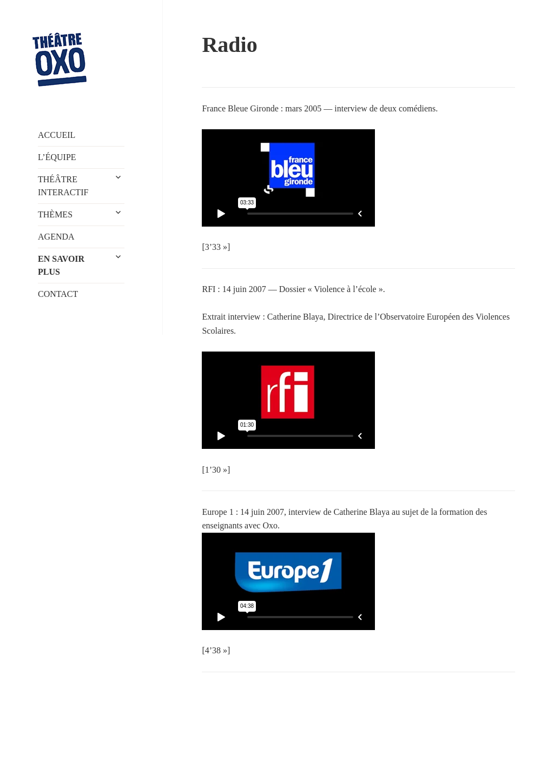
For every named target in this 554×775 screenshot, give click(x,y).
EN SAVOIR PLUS (61, 265)
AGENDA (56, 236)
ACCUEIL (56, 135)
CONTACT (58, 294)
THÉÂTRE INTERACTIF (63, 186)
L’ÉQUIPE (57, 157)
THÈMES (55, 214)
